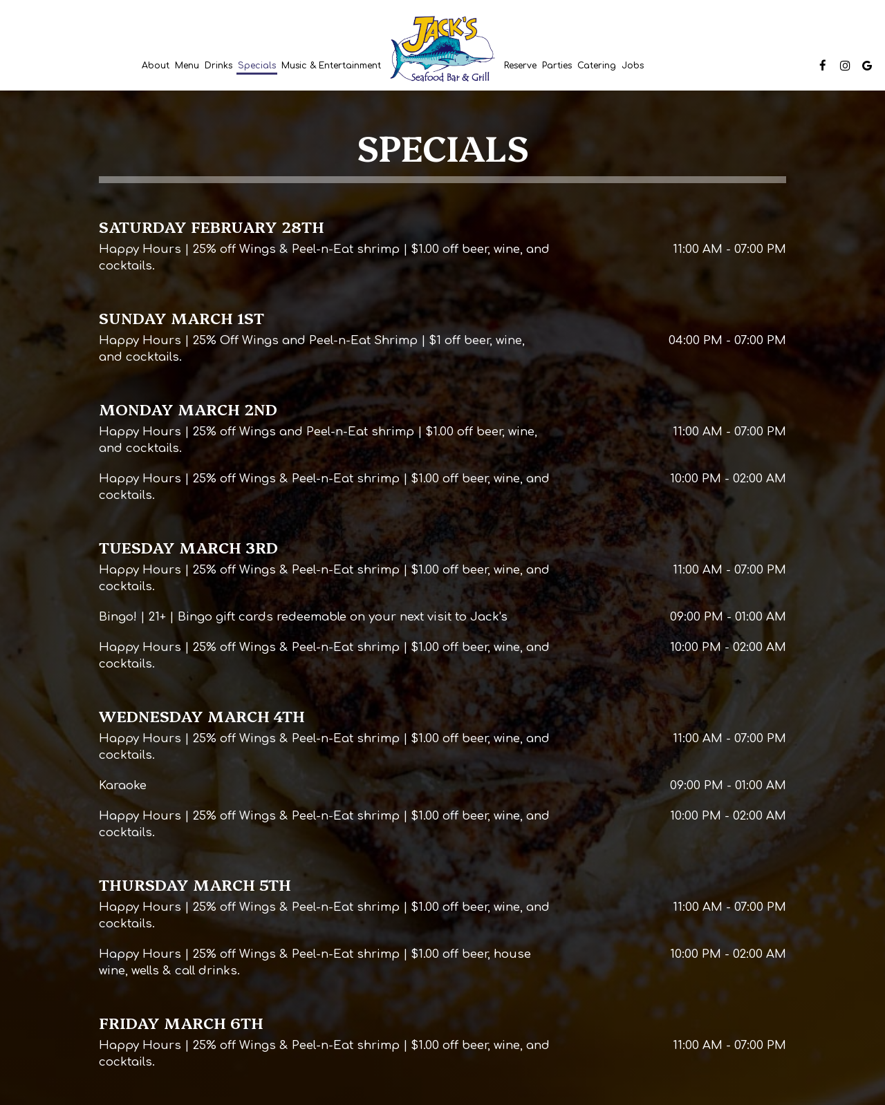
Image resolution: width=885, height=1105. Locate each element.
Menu (187, 65)
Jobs (633, 65)
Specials (257, 65)
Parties (557, 65)
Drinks (218, 65)
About (155, 65)
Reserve (520, 65)
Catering (596, 65)
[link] (442, 49)
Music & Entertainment (331, 65)
